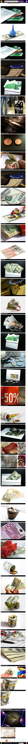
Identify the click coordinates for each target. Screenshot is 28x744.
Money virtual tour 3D (14, 5)
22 (23, 740)
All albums (16, 743)
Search (22, 1)
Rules (13, 743)
